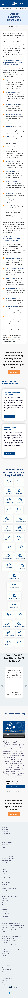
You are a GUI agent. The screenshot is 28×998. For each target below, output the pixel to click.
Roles (2, 8)
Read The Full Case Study (15, 787)
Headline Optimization (9, 547)
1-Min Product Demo (7, 969)
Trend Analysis (19, 643)
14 (14, 702)
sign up (9, 337)
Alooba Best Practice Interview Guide (11, 923)
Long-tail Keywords (14, 576)
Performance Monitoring (8, 615)
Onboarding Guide (6, 902)
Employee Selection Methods (9, 888)
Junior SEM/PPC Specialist (20, 8)
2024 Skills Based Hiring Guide (9, 919)
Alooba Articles (5, 953)
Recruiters (4, 909)
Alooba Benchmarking (7, 842)
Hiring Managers (6, 905)
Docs (3, 967)
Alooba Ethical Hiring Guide (8, 934)
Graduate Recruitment (7, 907)
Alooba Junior (5, 835)
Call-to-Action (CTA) (7, 519)
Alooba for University (7, 840)
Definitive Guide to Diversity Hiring (10, 929)
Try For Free (14, 372)
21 (10, 704)
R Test (3, 873)
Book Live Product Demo (7, 961)
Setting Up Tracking (9, 633)
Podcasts (4, 955)
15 (16, 702)
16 (18, 702)
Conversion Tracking (20, 528)
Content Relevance (7, 528)
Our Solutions (5, 900)
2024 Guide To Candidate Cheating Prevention (13, 925)
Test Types (4, 854)
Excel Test (4, 875)
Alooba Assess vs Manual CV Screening (11, 936)
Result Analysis (6, 624)
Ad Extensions (9, 491)
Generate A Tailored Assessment (10, 896)
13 (12, 702)
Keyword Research (7, 556)
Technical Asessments (7, 856)
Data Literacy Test (6, 860)
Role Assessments (6, 850)
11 (7, 702)
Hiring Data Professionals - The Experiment (12, 949)
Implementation (20, 547)
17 (21, 702)
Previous (1, 686)
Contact (4, 963)
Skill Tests (4, 852)
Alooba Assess (5, 827)
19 (6, 704)
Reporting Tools (21, 615)
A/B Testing (9, 482)
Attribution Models (9, 500)
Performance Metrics (14, 605)
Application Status (6, 976)
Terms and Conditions (7, 978)
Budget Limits (9, 510)
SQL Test (4, 869)
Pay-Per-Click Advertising (14, 596)
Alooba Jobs (5, 844)
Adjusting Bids (19, 491)
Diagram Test (5, 884)
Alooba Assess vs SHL (7, 942)
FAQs (3, 982)
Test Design (20, 633)
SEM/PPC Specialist (9, 8)
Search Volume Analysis (19, 624)
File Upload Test (6, 882)
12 (9, 702)
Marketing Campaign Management (14, 586)
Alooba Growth (5, 831)
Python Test (5, 871)
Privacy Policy (5, 980)
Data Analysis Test (6, 862)
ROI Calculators (5, 947)
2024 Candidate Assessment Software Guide (12, 927)
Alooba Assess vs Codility (8, 938)
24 (17, 704)
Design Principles (19, 537)
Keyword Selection (20, 556)
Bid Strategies (20, 500)
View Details (9, 416)
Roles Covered (5, 911)
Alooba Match (5, 829)
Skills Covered (5, 913)
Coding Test (5, 867)
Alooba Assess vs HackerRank (9, 940)
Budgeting (18, 510)
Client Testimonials (6, 971)
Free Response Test (6, 878)
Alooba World (5, 838)
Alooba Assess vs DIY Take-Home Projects (12, 945)
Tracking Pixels (8, 643)
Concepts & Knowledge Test (9, 865)
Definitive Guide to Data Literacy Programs (12, 932)
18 (23, 702)
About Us (4, 984)
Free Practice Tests (6, 891)
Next (26, 686)
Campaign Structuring (20, 519)
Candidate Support (6, 965)
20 (8, 704)
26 (22, 704)
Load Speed (22, 566)
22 (13, 704)
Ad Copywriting (19, 482)
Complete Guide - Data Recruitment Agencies (13, 921)
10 (5, 702)
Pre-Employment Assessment (9, 858)
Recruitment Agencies (7, 951)
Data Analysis (8, 537)
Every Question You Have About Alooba (11, 974)
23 (15, 704)
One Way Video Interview (8, 880)
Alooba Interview (6, 833)
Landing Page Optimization (9, 566)
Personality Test (6, 886)
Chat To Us (4, 898)
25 (19, 704)
